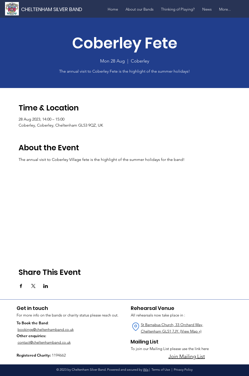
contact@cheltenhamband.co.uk (44, 342)
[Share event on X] (33, 286)
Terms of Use (160, 369)
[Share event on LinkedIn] (45, 286)
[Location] (136, 327)
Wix (145, 369)
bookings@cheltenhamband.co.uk (46, 329)
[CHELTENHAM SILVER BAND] (56, 9)
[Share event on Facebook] (21, 286)
